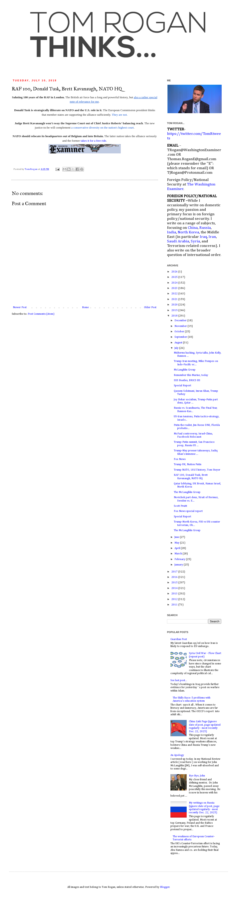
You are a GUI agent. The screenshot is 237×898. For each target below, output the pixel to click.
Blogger (165, 887)
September (181, 337)
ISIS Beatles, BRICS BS (187, 380)
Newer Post (20, 307)
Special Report (182, 385)
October (179, 331)
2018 (174, 315)
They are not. (120, 114)
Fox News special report (188, 511)
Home (85, 307)
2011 (174, 604)
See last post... (178, 680)
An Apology (177, 755)
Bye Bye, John (197, 775)
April (177, 548)
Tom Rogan (31, 169)
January (179, 564)
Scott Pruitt (180, 506)
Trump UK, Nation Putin (187, 464)
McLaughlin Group (184, 369)
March (178, 553)
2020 (174, 304)
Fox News (180, 459)
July (176, 348)
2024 (174, 282)
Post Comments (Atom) (41, 314)
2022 (174, 293)
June (177, 537)
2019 (174, 310)
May (177, 543)
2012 (174, 599)
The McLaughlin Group (187, 492)
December (180, 320)
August (178, 342)
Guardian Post (178, 639)
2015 (174, 582)
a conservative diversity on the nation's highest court (102, 127)
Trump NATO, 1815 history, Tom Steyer (197, 470)
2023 (174, 288)
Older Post (150, 307)
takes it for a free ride (93, 140)
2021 (174, 299)
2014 (174, 588)
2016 (174, 577)
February (180, 559)
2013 (174, 593)
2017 (174, 571)
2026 (174, 271)
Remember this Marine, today (191, 375)
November (181, 326)
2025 (174, 277)
